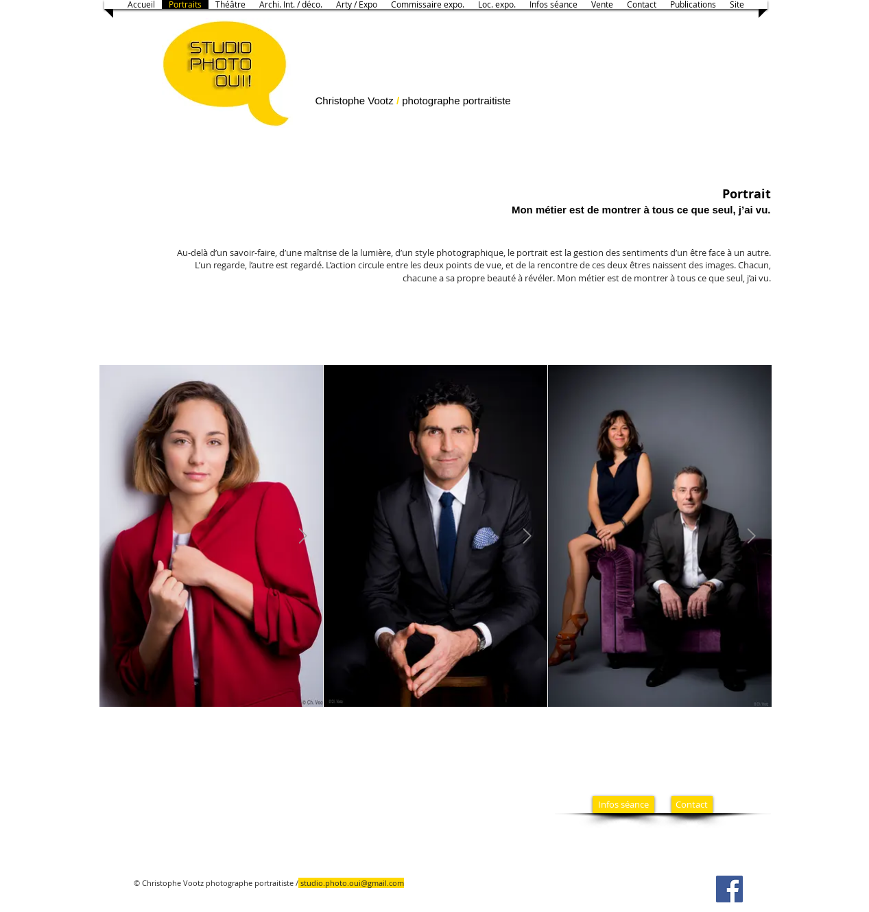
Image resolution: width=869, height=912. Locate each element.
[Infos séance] (623, 804)
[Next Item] (303, 536)
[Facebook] (729, 889)
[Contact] (692, 804)
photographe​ (429, 100)
